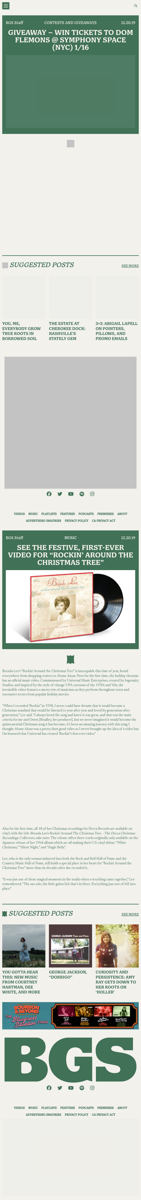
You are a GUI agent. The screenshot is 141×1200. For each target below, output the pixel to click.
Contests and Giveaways (70, 23)
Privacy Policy (76, 521)
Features (67, 514)
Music (33, 514)
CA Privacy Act (103, 521)
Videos (19, 514)
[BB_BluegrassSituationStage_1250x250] (70, 1016)
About (122, 514)
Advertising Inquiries (43, 521)
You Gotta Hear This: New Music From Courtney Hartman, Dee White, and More (21, 982)
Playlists (49, 514)
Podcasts (86, 514)
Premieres (105, 514)
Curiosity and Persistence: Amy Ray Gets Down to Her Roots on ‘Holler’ (116, 982)
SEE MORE (130, 266)
